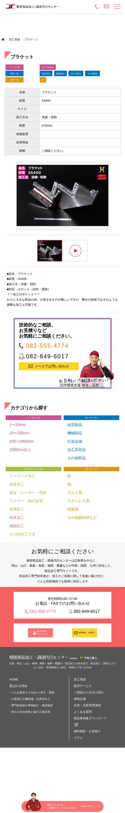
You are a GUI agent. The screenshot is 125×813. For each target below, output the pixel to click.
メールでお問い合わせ (51, 393)
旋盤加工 (16, 518)
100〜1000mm (21, 472)
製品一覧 (22, 80)
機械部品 (79, 80)
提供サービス (83, 723)
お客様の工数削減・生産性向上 (30, 736)
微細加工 (16, 560)
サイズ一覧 (22, 69)
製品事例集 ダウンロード (43, 668)
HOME (13, 717)
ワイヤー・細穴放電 (26, 535)
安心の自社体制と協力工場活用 (30, 749)
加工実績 (14, 39)
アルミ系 (74, 527)
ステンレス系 (78, 535)
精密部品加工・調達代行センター (49, 6)
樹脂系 (72, 543)
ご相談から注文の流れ (89, 730)
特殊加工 (16, 551)
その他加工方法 (22, 568)
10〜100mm (54, 69)
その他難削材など (82, 551)
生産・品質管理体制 (87, 743)
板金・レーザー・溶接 (27, 527)
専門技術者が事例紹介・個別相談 (32, 743)
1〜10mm (17, 455)
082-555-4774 (47, 372)
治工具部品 (54, 92)
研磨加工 (16, 543)
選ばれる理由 (18, 723)
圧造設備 (74, 472)
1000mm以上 (20, 480)
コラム (78, 775)
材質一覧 (22, 103)
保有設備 (80, 736)
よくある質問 (83, 749)
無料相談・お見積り (87, 668)
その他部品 (85, 92)
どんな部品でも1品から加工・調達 (32, 730)
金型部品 (52, 80)
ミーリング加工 (22, 510)
